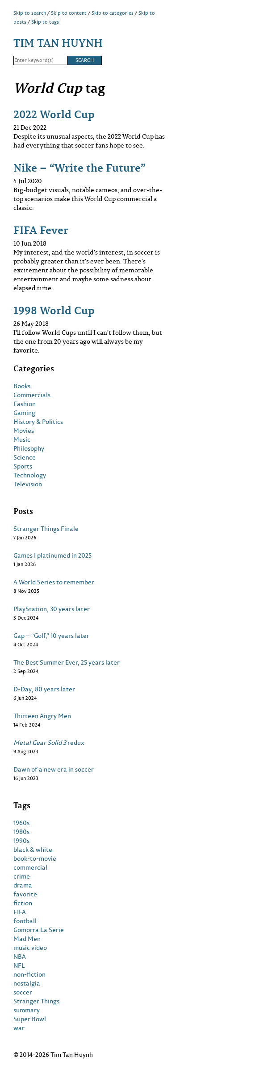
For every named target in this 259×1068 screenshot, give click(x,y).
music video (30, 947)
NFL (19, 965)
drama (22, 885)
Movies (23, 430)
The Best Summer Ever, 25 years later (66, 662)
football (25, 920)
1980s (21, 831)
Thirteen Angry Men (42, 715)
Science (24, 457)
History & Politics (38, 421)
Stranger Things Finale (46, 528)
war (19, 1027)
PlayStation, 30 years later (51, 608)
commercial (30, 867)
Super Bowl (29, 1019)
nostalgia (26, 983)
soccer (22, 992)
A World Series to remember (53, 582)
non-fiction (29, 974)
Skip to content (69, 12)
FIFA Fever (40, 229)
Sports (22, 466)
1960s (21, 822)
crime (21, 876)
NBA (19, 956)
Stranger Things (36, 1001)
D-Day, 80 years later (44, 689)
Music (21, 439)
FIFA (19, 912)
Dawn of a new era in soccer (53, 769)
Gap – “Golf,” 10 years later (51, 635)
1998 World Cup (54, 310)
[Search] (40, 61)
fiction (22, 903)
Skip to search (29, 12)
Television (27, 484)
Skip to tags (45, 21)
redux (48, 742)
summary (26, 1010)
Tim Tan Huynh (58, 42)
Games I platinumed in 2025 (52, 555)
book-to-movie (34, 858)
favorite (25, 894)
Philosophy (28, 448)
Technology (29, 475)
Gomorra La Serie (38, 929)
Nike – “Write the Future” (79, 167)
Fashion (24, 403)
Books (21, 386)
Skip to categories (113, 12)
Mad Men (27, 938)
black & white (32, 849)
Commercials (31, 394)
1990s (21, 840)
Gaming (24, 412)
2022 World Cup (54, 114)
